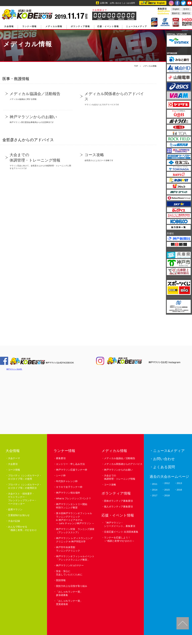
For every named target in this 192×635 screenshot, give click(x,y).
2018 (167, 495)
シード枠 (61, 475)
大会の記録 (14, 521)
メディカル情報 (53, 26)
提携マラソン (15, 509)
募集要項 (61, 458)
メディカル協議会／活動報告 (119, 458)
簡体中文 (186, 13)
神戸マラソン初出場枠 (68, 492)
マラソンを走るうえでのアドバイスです (113, 98)
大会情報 (9, 26)
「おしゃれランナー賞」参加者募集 (69, 593)
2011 (154, 484)
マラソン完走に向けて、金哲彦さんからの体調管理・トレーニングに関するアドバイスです (38, 161)
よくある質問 (129, 3)
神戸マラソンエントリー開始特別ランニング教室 (71, 506)
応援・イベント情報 (108, 26)
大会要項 (13, 464)
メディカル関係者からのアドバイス (123, 464)
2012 (167, 483)
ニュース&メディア (136, 26)
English (176, 9)
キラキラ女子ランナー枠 (69, 487)
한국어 (186, 9)
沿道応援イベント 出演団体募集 (121, 531)
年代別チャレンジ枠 (67, 481)
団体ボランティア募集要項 (118, 500)
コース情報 (14, 469)
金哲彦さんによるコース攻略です (113, 157)
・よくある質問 (162, 467)
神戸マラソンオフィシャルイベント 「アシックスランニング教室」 (75, 558)
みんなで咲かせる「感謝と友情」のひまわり (22, 528)
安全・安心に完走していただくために (69, 573)
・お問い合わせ (162, 459)
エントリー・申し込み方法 (70, 464)
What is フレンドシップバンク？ (73, 498)
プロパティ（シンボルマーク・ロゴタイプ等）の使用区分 (25, 486)
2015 (167, 489)
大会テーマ (14, 458)
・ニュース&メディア (167, 451)
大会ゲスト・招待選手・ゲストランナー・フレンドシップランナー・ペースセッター (22, 498)
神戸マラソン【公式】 (14, 369)
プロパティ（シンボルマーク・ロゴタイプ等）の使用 (25, 477)
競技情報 (61, 580)
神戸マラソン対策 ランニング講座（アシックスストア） (75, 531)
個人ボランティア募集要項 (118, 506)
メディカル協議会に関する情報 (38, 95)
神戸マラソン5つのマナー (70, 565)
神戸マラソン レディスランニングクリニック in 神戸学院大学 (74, 540)
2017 (154, 495)
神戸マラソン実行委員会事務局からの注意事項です (38, 119)
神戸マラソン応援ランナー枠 (71, 469)
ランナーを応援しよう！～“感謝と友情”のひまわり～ (119, 539)
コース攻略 (110, 484)
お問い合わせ (115, 3)
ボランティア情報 (80, 26)
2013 (179, 483)
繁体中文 (176, 13)
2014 (154, 489)
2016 (179, 489)
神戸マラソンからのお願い (118, 469)
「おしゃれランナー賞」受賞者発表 (69, 602)
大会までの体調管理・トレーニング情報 (119, 477)
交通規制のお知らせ (19, 515)
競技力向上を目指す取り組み (71, 586)
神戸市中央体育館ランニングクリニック (68, 549)
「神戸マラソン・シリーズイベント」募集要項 (119, 524)
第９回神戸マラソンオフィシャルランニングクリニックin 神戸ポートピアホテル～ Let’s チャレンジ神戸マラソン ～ (75, 518)
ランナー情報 (29, 26)
